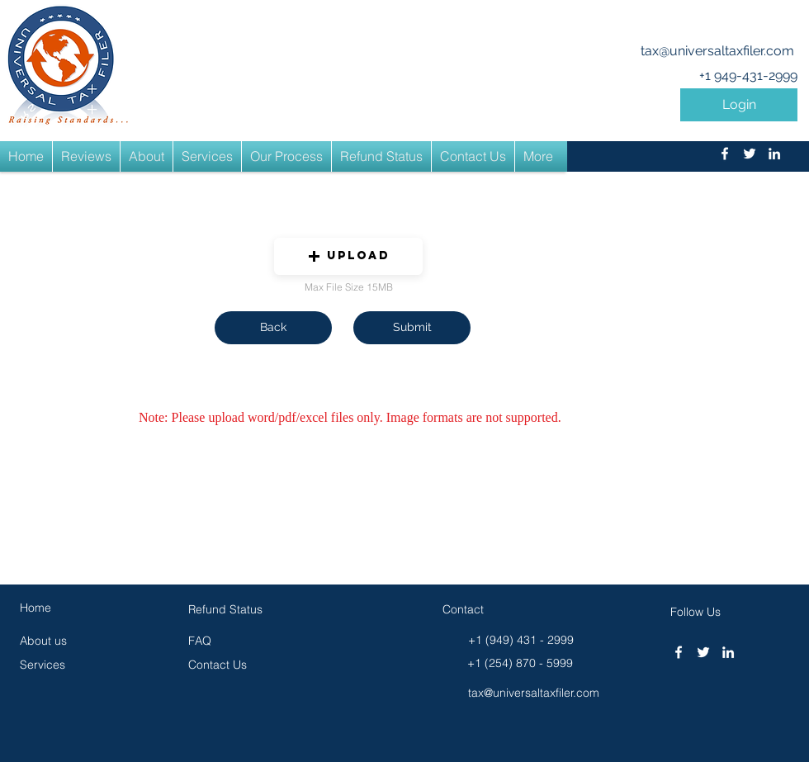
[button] (738, 104)
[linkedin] (774, 153)
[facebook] (725, 153)
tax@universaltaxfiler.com (717, 51)
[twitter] (749, 153)
